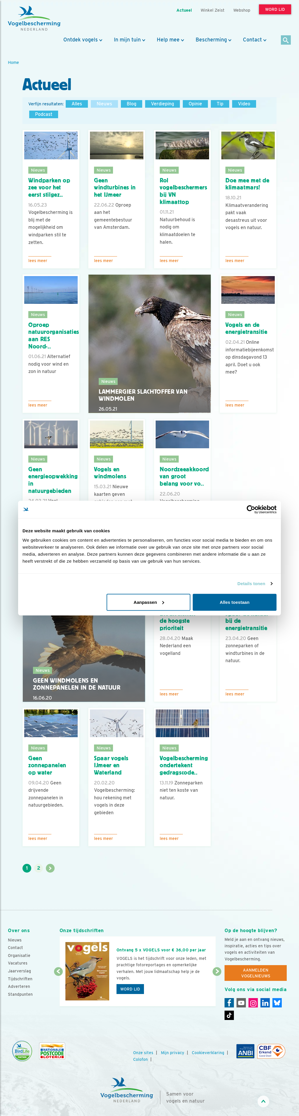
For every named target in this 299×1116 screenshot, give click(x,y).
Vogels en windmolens (110, 473)
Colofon (140, 1059)
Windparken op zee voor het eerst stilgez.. (49, 187)
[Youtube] (241, 1002)
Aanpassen (149, 601)
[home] (34, 18)
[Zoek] (286, 40)
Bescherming (211, 40)
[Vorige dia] (58, 989)
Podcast (43, 114)
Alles (77, 104)
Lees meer (37, 260)
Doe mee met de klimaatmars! (247, 184)
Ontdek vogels (80, 40)
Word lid (130, 989)
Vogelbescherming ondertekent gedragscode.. (184, 765)
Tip (220, 104)
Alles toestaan (235, 601)
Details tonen (251, 583)
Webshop (241, 10)
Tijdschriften (20, 978)
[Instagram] (253, 1002)
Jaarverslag (19, 971)
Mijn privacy (172, 1052)
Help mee (168, 40)
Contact (252, 40)
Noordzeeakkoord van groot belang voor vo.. (184, 476)
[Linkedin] (265, 1002)
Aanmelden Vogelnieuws (255, 973)
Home (13, 62)
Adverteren (19, 986)
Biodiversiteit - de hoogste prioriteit (179, 621)
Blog (131, 104)
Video (244, 104)
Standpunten (20, 994)
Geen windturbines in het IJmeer (115, 187)
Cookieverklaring (208, 1052)
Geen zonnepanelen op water (47, 765)
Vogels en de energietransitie (246, 328)
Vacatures (17, 963)
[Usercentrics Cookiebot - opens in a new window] (251, 509)
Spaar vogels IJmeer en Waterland (111, 765)
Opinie (195, 104)
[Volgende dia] (217, 989)
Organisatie (19, 955)
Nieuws (104, 104)
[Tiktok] (229, 1015)
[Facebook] (229, 1002)
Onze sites (143, 1052)
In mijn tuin (127, 40)
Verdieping (162, 104)
